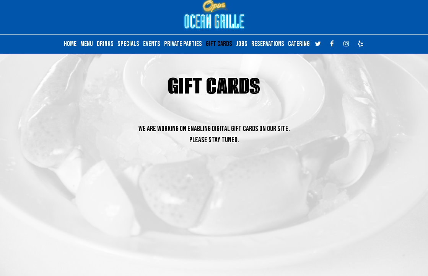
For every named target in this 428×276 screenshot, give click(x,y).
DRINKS (105, 44)
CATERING (299, 44)
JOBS (241, 44)
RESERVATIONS (267, 44)
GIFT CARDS (219, 44)
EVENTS (151, 44)
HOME (70, 44)
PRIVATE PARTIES (183, 44)
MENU (86, 44)
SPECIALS (128, 44)
